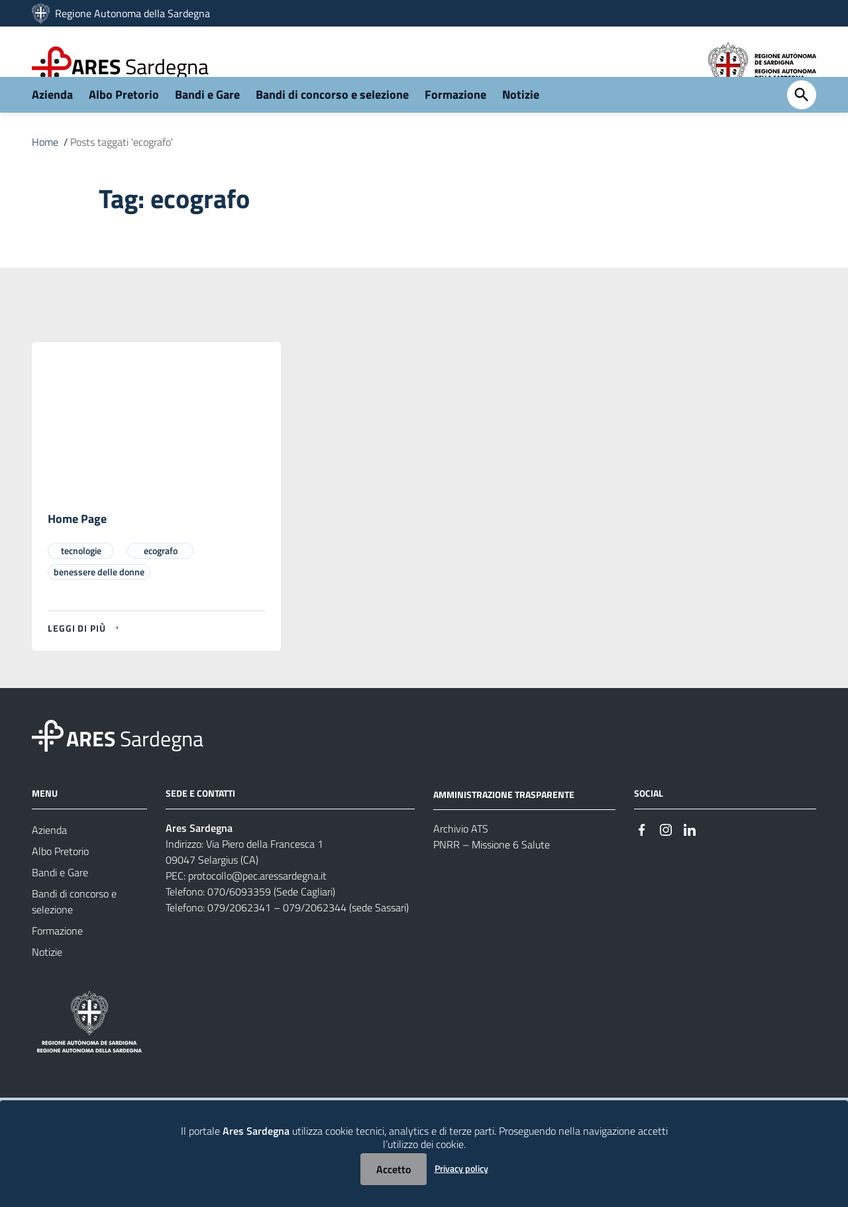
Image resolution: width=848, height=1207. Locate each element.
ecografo (161, 580)
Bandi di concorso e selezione (332, 124)
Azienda (52, 124)
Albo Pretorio (124, 124)
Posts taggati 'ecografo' (121, 171)
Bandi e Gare (207, 124)
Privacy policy (461, 1168)
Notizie (520, 124)
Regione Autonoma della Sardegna (132, 13)
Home (45, 171)
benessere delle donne (99, 601)
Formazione (455, 124)
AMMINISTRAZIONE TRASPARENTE (503, 824)
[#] (642, 859)
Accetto (393, 1169)
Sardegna (140, 66)
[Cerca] (801, 124)
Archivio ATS (460, 859)
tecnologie (81, 580)
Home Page (77, 548)
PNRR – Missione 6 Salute (491, 875)
